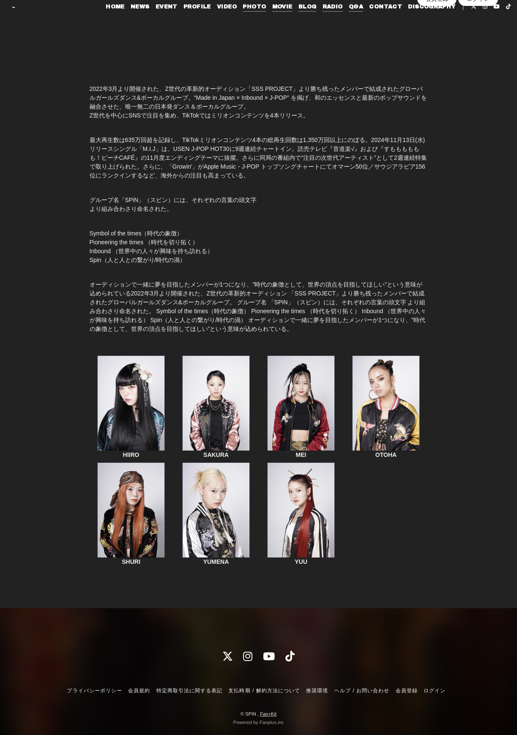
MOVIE (279, 24)
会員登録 (437, 47)
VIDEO (224, 24)
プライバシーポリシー (94, 691)
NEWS (137, 24)
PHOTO (251, 24)
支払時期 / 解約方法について (264, 691)
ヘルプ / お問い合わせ (361, 691)
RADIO (330, 24)
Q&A (353, 24)
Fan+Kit (268, 713)
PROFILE (194, 24)
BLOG (304, 24)
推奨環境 (317, 691)
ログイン (478, 47)
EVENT (164, 24)
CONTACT (382, 24)
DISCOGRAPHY (428, 24)
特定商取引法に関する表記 (189, 691)
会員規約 (139, 691)
